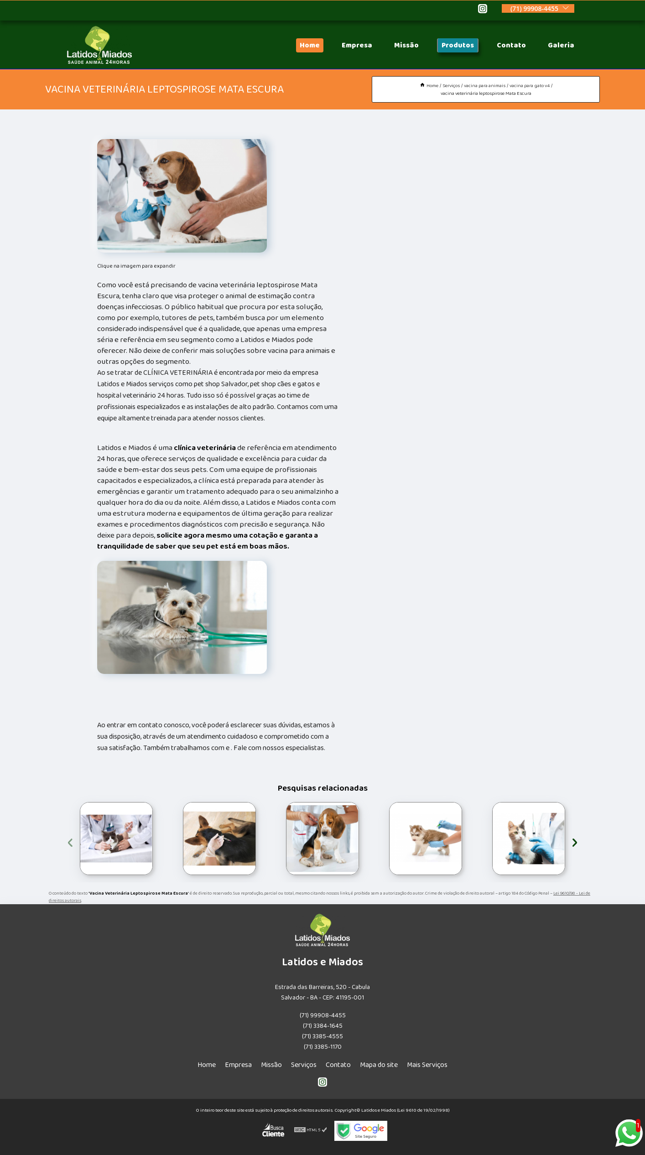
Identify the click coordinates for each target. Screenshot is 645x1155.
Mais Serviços (427, 1065)
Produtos (458, 45)
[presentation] (70, 841)
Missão (406, 45)
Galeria (561, 45)
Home (310, 45)
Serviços (304, 1065)
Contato (511, 45)
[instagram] (482, 10)
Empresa (357, 45)
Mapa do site (379, 1065)
